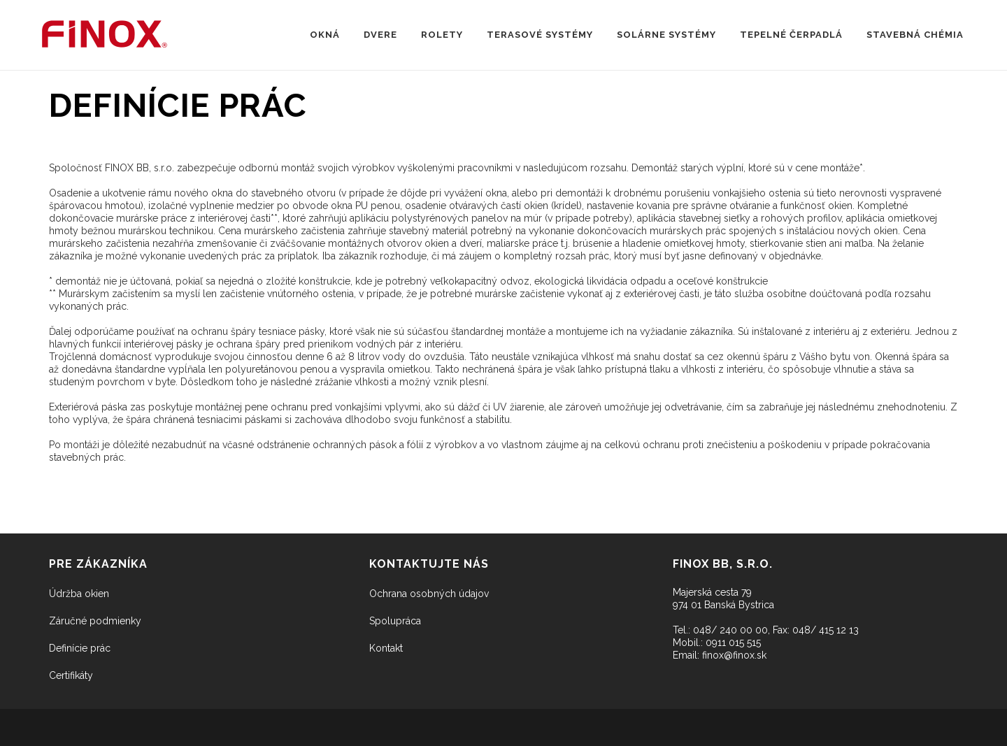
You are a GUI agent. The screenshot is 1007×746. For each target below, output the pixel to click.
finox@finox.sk (734, 655)
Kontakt (386, 648)
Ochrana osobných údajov (429, 593)
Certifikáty (71, 675)
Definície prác (79, 648)
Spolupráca (395, 620)
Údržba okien (79, 593)
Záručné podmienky (95, 620)
